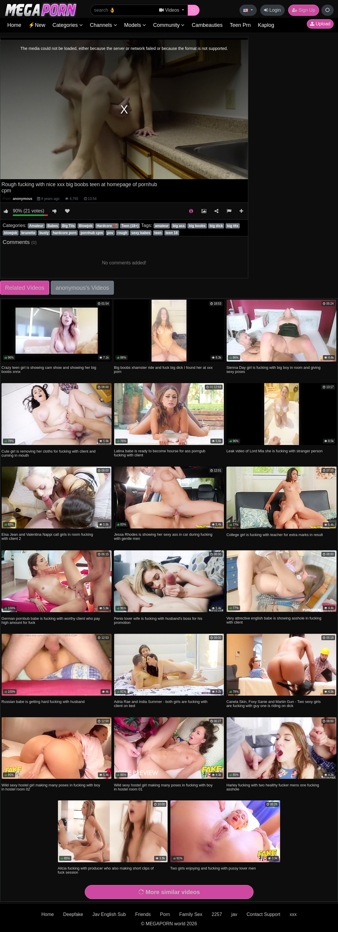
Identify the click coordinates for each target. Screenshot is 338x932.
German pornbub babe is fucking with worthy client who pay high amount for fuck (50, 620)
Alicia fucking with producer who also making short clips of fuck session (106, 870)
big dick (216, 226)
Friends (143, 914)
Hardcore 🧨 (106, 226)
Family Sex (190, 914)
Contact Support (263, 914)
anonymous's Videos (82, 288)
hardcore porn (64, 233)
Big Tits (68, 226)
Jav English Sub (109, 914)
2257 (217, 914)
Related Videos (24, 288)
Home (14, 25)
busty (44, 233)
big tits (232, 226)
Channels (103, 25)
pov (110, 233)
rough (122, 233)
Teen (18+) (130, 226)
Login (272, 10)
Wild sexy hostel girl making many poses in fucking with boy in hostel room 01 (163, 787)
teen (158, 233)
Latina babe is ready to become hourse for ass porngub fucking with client (159, 453)
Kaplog (266, 25)
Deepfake (73, 914)
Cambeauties (207, 25)
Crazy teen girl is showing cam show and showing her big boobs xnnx (48, 369)
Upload (320, 23)
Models (135, 25)
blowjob (10, 233)
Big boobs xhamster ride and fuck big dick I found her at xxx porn (163, 369)
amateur (162, 226)
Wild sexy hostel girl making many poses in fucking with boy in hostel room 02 (50, 787)
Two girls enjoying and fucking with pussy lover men (213, 868)
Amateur (36, 226)
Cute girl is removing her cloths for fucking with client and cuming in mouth (48, 453)
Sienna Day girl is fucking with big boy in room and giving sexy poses (273, 369)
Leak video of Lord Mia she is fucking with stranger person (274, 451)
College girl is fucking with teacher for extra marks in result (274, 535)
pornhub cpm (92, 233)
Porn (165, 914)
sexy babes (140, 233)
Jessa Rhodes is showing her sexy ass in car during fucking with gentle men (163, 536)
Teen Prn (240, 25)
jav (234, 914)
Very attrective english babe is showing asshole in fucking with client (273, 620)
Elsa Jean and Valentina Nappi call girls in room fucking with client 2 (47, 536)
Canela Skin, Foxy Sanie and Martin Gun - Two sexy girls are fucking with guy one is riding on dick (273, 703)
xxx (293, 914)
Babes (52, 226)
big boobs (197, 226)
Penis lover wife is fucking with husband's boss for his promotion (158, 620)
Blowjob (86, 226)
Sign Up (303, 10)
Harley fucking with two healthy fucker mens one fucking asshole (272, 787)
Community (168, 25)
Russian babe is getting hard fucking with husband (43, 701)
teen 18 (171, 233)
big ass (178, 226)
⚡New (36, 25)
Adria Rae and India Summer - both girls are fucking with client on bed (160, 703)
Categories (67, 25)
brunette (28, 233)
